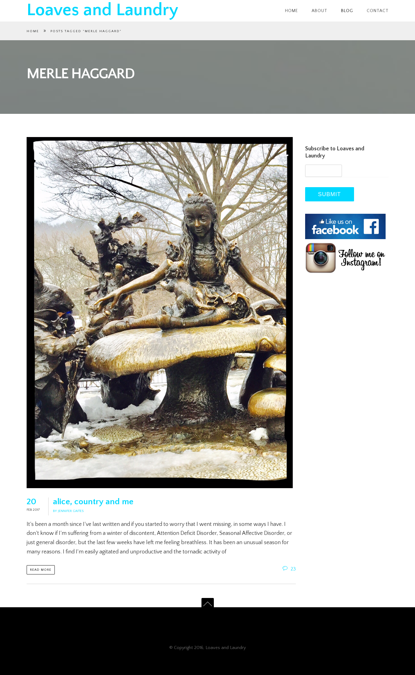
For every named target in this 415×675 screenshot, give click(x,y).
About (319, 10)
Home (291, 10)
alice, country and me (93, 501)
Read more (40, 570)
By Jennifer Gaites (68, 511)
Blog (347, 10)
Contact (378, 10)
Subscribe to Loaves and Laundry (334, 152)
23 (289, 569)
